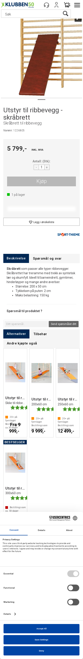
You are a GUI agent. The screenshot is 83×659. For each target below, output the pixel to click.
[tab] (16, 258)
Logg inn (56, 4)
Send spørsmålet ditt (63, 324)
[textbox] (26, 324)
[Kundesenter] (46, 5)
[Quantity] (41, 167)
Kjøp (42, 181)
